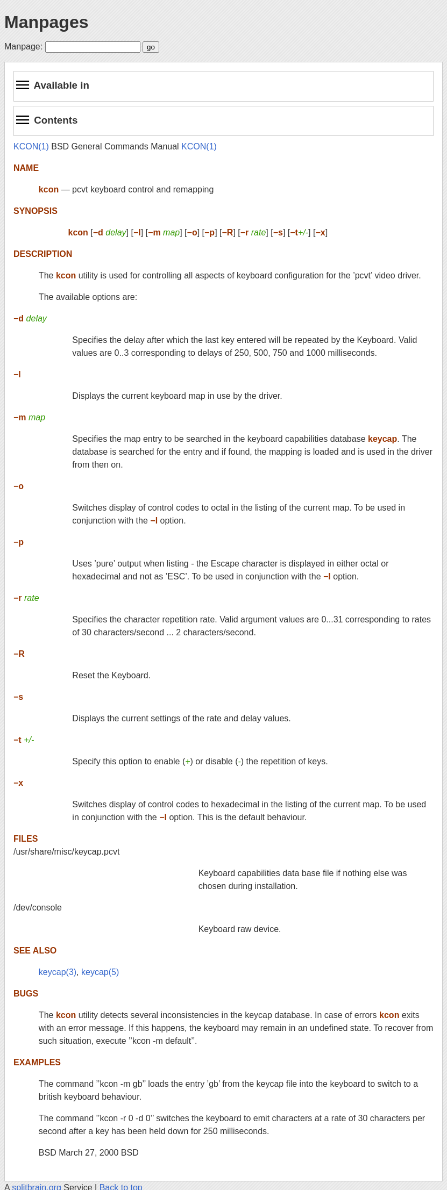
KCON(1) (31, 146)
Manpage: (23, 46)
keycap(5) (100, 972)
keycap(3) (57, 972)
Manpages (46, 22)
